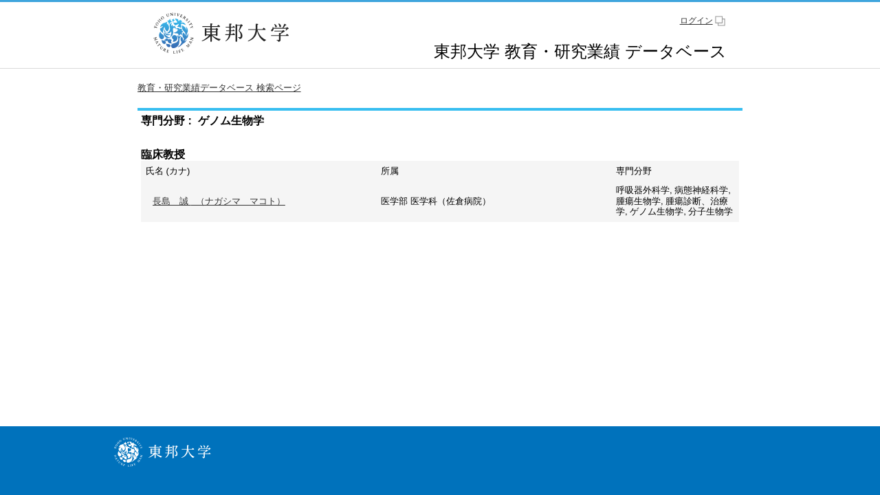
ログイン (696, 20)
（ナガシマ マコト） (219, 201)
